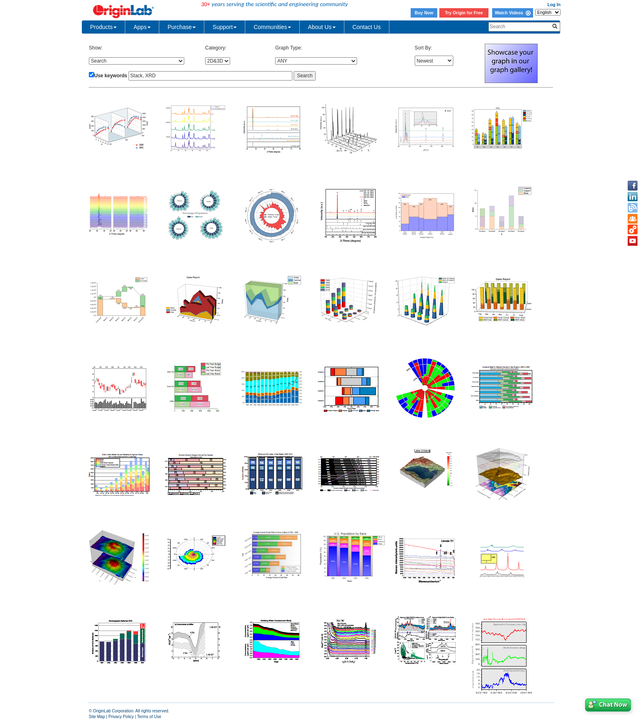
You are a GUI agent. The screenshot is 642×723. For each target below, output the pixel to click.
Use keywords (110, 76)
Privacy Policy (121, 716)
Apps (142, 27)
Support (224, 27)
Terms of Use (149, 716)
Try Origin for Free (464, 12)
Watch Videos (512, 12)
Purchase (181, 27)
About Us (322, 27)
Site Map (97, 716)
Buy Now (424, 12)
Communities (272, 27)
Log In (554, 4)
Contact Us (367, 27)
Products (103, 27)
